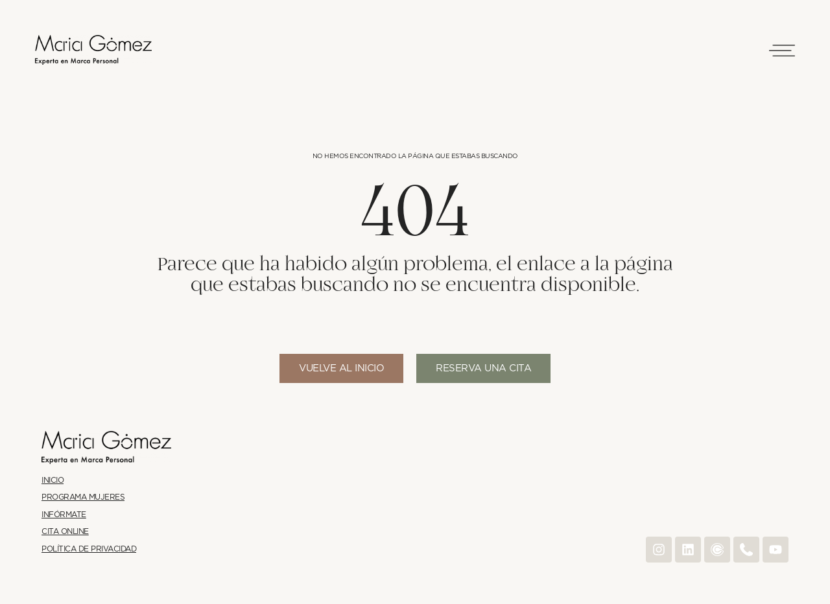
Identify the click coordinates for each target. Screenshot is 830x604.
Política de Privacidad (89, 549)
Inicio (53, 480)
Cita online (65, 531)
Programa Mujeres (83, 497)
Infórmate (64, 514)
